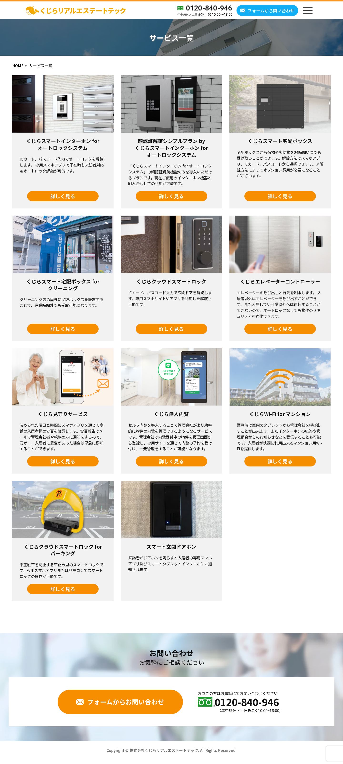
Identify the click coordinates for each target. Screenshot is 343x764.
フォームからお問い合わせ (120, 701)
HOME (18, 65)
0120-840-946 (204, 8)
